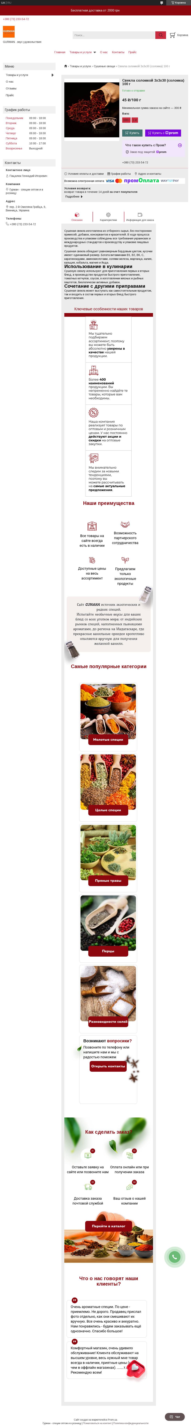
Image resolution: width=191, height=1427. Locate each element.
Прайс (132, 52)
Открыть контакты (108, 1066)
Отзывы (11, 88)
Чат (175, 1417)
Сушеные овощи (104, 66)
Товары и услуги (80, 52)
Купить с (165, 133)
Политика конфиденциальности (131, 1423)
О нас (104, 52)
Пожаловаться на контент (97, 1423)
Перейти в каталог (108, 1226)
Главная (59, 52)
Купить (134, 133)
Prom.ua (112, 1419)
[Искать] (160, 35)
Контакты (118, 52)
